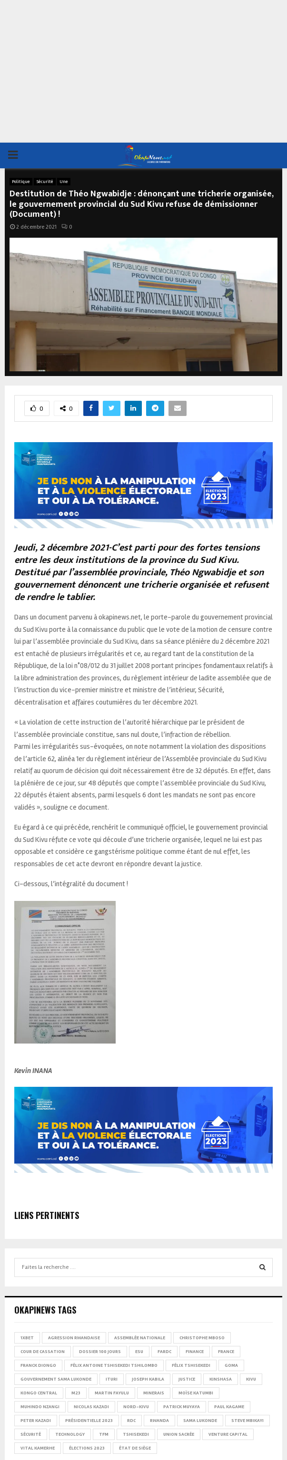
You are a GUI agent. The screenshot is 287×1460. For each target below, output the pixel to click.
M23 (75, 1393)
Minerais (153, 1393)
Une (63, 181)
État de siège (135, 1448)
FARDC (164, 1351)
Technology (70, 1434)
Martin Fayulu (112, 1393)
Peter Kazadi (35, 1420)
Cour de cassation (42, 1351)
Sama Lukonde (200, 1420)
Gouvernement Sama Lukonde (55, 1379)
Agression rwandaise (74, 1338)
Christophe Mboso (202, 1338)
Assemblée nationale (139, 1338)
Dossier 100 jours (100, 1351)
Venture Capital (227, 1434)
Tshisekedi (136, 1434)
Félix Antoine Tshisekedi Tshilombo (114, 1365)
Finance (195, 1351)
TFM (104, 1434)
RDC (131, 1420)
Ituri (112, 1379)
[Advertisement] (143, 71)
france (226, 1351)
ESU (139, 1351)
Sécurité (44, 181)
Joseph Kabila (148, 1379)
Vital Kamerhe (37, 1448)
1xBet (27, 1338)
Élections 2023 (87, 1448)
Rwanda (159, 1420)
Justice (186, 1379)
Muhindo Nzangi (39, 1407)
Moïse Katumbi (195, 1393)
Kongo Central (38, 1393)
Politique (21, 181)
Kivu (251, 1379)
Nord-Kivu (136, 1407)
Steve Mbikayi (247, 1420)
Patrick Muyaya (181, 1407)
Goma (231, 1365)
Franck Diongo (38, 1365)
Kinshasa (220, 1379)
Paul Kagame (229, 1407)
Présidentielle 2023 (89, 1420)
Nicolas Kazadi (91, 1407)
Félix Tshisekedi (191, 1365)
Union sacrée (178, 1434)
